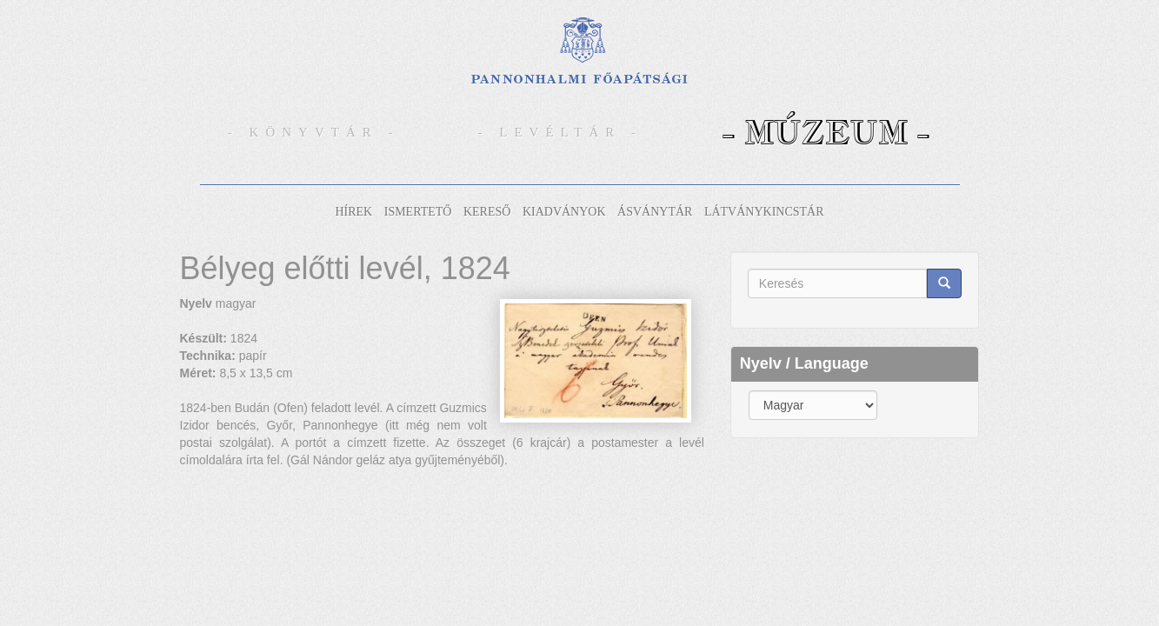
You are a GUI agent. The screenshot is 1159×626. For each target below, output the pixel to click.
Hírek (353, 211)
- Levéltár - (560, 132)
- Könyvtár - (314, 132)
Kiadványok (564, 211)
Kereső (486, 211)
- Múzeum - (826, 131)
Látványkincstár (764, 211)
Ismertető (418, 211)
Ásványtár (654, 211)
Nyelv (196, 303)
